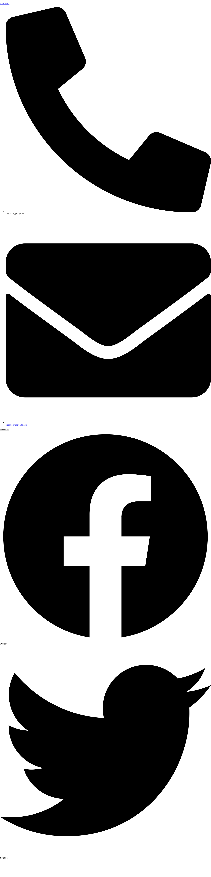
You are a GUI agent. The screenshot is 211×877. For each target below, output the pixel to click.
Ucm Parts (4, 3)
